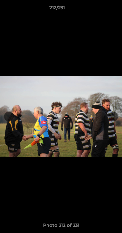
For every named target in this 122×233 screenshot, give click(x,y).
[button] (98, 9)
